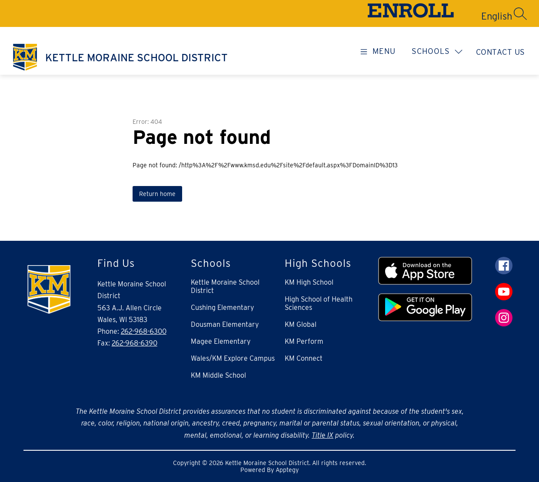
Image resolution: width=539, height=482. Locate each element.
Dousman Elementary (225, 324)
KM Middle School (218, 375)
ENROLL (410, 13)
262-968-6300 (143, 331)
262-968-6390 (134, 343)
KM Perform (304, 341)
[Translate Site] (465, 16)
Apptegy (287, 469)
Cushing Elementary (222, 307)
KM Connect (304, 358)
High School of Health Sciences (319, 303)
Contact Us (500, 52)
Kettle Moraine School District (225, 286)
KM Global (300, 324)
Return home (157, 193)
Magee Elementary (221, 341)
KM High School (309, 282)
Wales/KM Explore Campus (233, 358)
